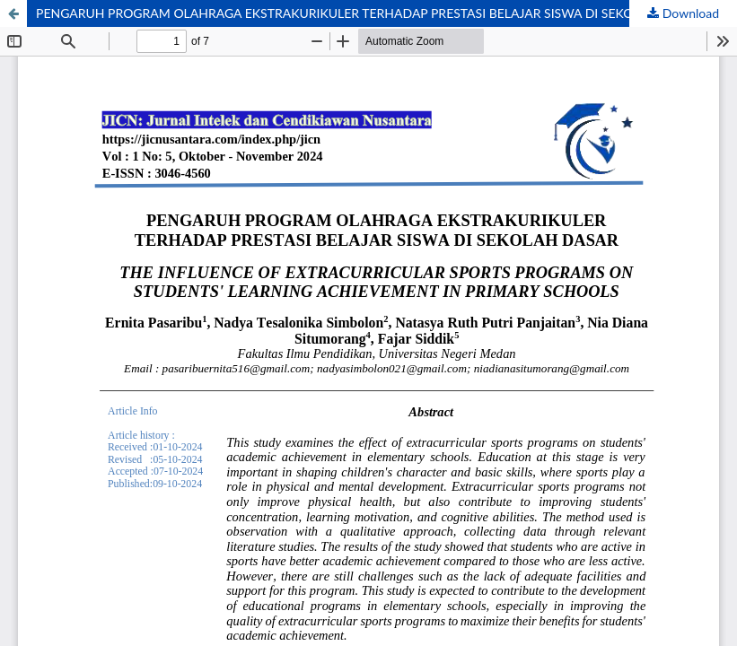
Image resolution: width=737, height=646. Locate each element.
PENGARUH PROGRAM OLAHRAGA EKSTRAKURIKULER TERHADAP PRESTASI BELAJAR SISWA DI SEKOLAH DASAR (369, 13)
